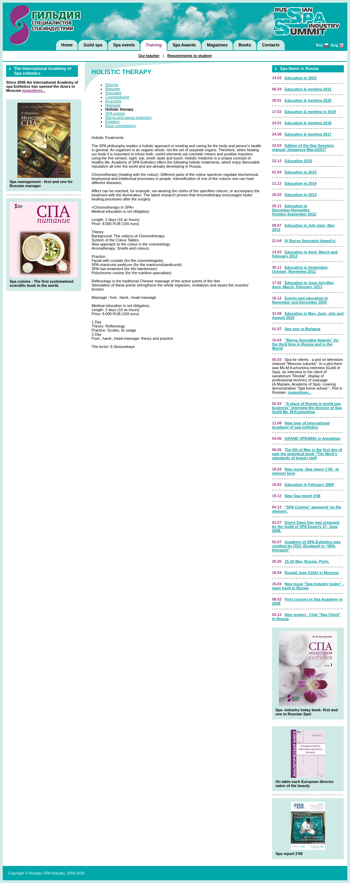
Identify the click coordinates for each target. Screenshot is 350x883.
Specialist (113, 93)
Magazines (217, 45)
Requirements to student (189, 56)
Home (66, 45)
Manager (112, 89)
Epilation (112, 122)
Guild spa (92, 45)
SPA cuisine (115, 113)
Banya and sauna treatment (128, 117)
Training (154, 45)
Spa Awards (184, 45)
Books (245, 45)
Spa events (124, 45)
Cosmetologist (117, 97)
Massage (113, 105)
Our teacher (149, 56)
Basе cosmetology (120, 126)
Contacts (271, 45)
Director (112, 85)
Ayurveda (113, 101)
